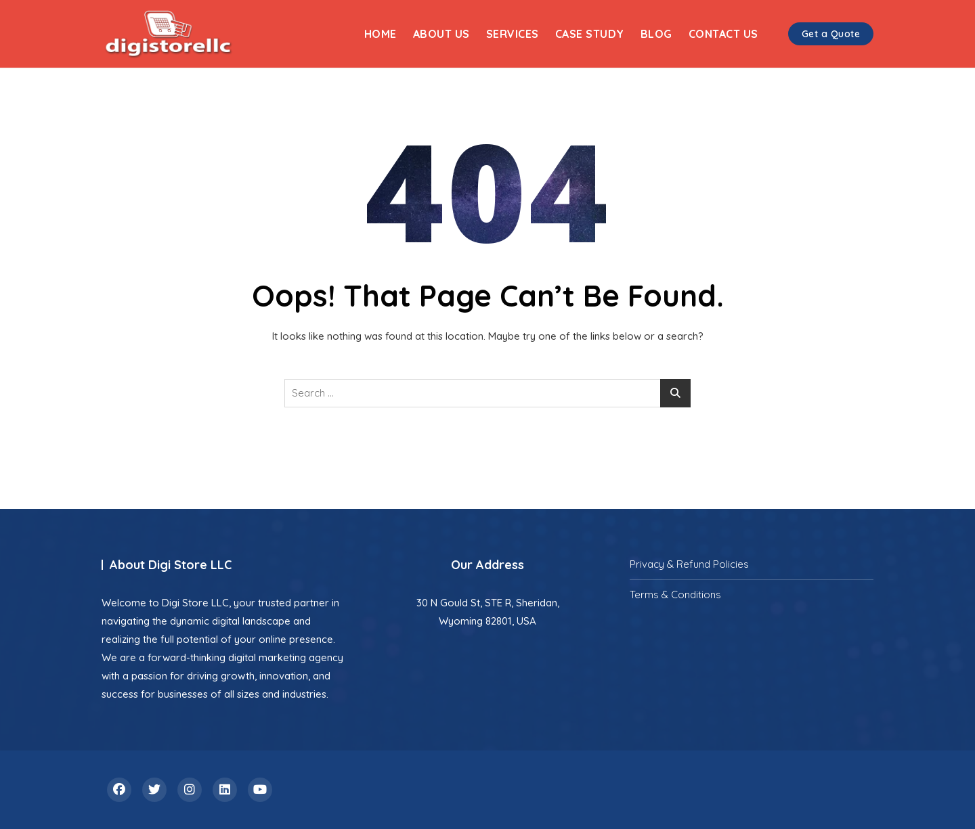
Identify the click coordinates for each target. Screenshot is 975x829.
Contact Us (723, 34)
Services (512, 34)
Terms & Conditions (675, 594)
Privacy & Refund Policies (689, 564)
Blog (656, 34)
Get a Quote (831, 34)
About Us (441, 34)
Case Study (589, 34)
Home (380, 34)
